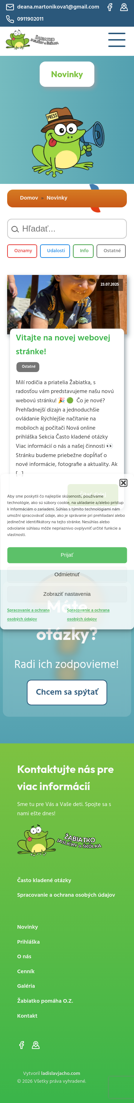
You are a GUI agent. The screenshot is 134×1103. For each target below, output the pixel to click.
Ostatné (112, 251)
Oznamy (23, 251)
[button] (123, 482)
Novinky (56, 198)
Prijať (67, 555)
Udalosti (56, 251)
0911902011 (25, 19)
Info (84, 251)
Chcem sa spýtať (67, 692)
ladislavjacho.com (60, 1074)
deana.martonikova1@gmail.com (52, 7)
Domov (29, 198)
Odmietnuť (67, 574)
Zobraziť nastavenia (66, 594)
